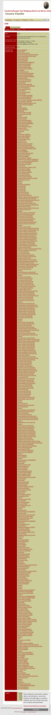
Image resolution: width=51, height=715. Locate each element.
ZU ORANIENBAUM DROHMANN (26, 685)
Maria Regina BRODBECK (24, 98)
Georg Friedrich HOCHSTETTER (26, 300)
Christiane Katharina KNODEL (26, 486)
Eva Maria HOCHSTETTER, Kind (26, 284)
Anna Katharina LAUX (23, 519)
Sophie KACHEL (22, 461)
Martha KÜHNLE (22, 510)
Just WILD (20, 671)
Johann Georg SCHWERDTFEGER (26, 596)
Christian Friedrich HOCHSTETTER (27, 231)
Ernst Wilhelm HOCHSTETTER (25, 281)
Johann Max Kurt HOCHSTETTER (26, 347)
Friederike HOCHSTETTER (24, 289)
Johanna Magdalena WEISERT (25, 666)
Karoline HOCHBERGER (24, 184)
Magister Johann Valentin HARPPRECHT (28, 159)
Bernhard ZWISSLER (23, 687)
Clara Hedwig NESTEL (23, 540)
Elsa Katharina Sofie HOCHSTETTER (27, 266)
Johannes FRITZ (22, 140)
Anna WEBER (21, 657)
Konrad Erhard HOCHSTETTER (26, 374)
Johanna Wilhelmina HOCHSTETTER (27, 353)
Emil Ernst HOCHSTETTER (24, 269)
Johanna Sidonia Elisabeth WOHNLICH (28, 676)
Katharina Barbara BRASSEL (25, 95)
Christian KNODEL (22, 485)
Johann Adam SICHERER (24, 599)
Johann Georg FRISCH (23, 137)
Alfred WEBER (21, 655)
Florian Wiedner (23, 711)
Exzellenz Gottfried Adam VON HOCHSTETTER (30, 646)
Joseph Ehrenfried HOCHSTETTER (26, 356)
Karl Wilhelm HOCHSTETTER (25, 366)
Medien (25, 20)
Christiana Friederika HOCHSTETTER (27, 233)
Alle (24, 29)
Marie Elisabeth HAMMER (24, 158)
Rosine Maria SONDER (24, 605)
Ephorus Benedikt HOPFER (25, 447)
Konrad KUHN (21, 507)
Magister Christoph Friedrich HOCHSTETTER (29, 248)
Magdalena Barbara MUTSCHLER (26, 535)
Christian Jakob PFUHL (24, 547)
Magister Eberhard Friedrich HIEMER (27, 178)
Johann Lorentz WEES (23, 663)
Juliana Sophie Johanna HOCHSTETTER (28, 358)
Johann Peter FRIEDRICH (24, 136)
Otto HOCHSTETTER (23, 389)
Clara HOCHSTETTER (23, 252)
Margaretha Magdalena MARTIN (26, 527)
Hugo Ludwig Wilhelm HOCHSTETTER (28, 335)
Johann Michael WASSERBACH (26, 654)
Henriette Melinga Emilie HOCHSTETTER (28, 330)
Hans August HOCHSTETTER (25, 317)
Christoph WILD (22, 670)
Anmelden (9, 20)
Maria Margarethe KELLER (25, 471)
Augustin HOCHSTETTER (24, 206)
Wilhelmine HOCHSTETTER (25, 438)
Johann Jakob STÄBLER (24, 626)
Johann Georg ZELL (23, 677)
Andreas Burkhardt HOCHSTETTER (27, 198)
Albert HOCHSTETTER (23, 194)
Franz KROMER (22, 500)
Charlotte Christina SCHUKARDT (26, 590)
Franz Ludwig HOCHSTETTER (25, 288)
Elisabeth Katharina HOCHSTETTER (27, 259)
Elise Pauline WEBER (23, 659)
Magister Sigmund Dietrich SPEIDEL (27, 619)
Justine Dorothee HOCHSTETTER (26, 360)
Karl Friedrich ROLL (23, 560)
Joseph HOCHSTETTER (24, 355)
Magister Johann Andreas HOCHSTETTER (28, 339)
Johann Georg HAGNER (24, 155)
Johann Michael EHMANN (24, 120)
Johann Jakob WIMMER (24, 674)
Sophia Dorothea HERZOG (25, 176)
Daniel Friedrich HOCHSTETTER (26, 255)
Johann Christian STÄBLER (25, 624)
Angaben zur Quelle (9, 29)
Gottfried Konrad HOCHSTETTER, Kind (28, 306)
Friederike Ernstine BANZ (24, 64)
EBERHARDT (21, 111)
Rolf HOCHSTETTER (23, 407)
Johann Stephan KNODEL (24, 490)
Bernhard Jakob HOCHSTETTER (26, 214)
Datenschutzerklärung (32, 711)
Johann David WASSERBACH (25, 652)
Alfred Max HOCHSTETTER (25, 195)
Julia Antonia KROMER (23, 502)
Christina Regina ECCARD (24, 112)
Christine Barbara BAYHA (24, 81)
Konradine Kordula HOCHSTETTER (27, 375)
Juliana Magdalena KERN (24, 474)
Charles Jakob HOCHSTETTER (25, 220)
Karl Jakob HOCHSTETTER (24, 364)
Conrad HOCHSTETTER (24, 253)
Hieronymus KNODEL (23, 488)
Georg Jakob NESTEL (23, 541)
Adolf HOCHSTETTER (23, 192)
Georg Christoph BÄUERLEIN (25, 75)
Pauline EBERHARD (23, 109)
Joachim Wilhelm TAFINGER (25, 634)
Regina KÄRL (21, 463)
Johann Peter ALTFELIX (24, 53)
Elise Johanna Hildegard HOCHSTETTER (28, 264)
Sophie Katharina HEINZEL (25, 172)
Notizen (18, 29)
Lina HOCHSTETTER (23, 377)
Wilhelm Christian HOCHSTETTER (26, 433)
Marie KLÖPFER (22, 479)
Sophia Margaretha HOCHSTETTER (27, 416)
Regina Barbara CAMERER (25, 101)
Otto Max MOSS (22, 533)
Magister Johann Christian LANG (26, 515)
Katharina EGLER (22, 119)
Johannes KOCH (22, 491)
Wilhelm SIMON (22, 604)
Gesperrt (20, 115)
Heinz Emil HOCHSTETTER (25, 325)
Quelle (7, 27)
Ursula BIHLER (21, 90)
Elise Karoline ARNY (23, 57)
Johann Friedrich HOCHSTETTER (26, 342)
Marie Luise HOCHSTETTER (25, 385)
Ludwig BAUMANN (23, 78)
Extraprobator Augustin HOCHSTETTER (28, 205)
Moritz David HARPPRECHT (25, 162)
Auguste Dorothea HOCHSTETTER (27, 203)
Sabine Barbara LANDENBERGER (26, 511)
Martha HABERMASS (23, 151)
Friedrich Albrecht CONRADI (25, 104)
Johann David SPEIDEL (24, 616)
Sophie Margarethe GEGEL (25, 145)
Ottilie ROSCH (21, 563)
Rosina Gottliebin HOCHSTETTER (26, 410)
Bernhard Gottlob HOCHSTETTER (26, 212)
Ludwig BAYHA (22, 83)
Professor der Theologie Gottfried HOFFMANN (30, 443)
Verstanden (36, 709)
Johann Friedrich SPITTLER (25, 623)
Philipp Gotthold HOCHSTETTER (26, 397)
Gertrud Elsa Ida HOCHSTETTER (26, 303)
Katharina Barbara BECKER (25, 84)
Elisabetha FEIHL (22, 128)
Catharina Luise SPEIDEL (24, 612)
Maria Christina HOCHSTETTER (26, 382)
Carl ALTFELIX (21, 51)
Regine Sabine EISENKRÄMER (25, 123)
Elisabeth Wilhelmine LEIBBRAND (26, 521)
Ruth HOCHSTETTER (23, 413)
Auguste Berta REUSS (23, 555)
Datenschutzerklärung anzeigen (35, 706)
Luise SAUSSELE (22, 577)
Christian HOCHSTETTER (24, 227)
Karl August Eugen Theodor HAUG (27, 167)
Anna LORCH (21, 522)
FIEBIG (19, 133)
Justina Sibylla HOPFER (24, 449)
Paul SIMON (21, 602)
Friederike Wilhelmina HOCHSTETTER (28, 291)
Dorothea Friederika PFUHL (25, 549)
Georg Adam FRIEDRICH (24, 134)
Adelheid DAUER (22, 108)
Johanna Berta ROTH (23, 568)
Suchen (18, 20)
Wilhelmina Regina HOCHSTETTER (27, 436)
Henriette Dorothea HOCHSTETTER (27, 328)
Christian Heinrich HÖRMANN (26, 450)
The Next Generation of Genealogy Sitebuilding (21, 708)
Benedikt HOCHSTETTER (24, 209)
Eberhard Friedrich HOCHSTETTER (27, 256)
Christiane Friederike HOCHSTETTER (27, 237)
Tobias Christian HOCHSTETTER (26, 427)
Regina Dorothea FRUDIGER (25, 144)
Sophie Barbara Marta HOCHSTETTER (28, 418)
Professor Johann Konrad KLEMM (27, 477)
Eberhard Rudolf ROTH (24, 566)
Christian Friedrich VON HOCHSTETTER (28, 644)
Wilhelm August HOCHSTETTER (26, 430)
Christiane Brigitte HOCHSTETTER (27, 236)
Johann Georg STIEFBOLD (24, 629)
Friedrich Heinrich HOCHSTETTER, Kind (28, 295)
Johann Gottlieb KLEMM (24, 475)
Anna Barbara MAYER (23, 529)
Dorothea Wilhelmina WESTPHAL (26, 668)
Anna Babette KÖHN (23, 496)
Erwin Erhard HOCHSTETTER (25, 283)
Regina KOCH (21, 493)
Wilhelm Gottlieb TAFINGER (25, 635)
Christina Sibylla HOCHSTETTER (26, 242)
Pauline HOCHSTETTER (24, 396)
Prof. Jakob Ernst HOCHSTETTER (26, 338)
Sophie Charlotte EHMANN (25, 122)
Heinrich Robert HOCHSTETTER (26, 324)
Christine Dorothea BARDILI (25, 68)
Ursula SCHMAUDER (23, 583)
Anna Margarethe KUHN (24, 505)
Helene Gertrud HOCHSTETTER (26, 327)
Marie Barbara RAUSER (24, 554)
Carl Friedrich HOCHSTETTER (25, 217)
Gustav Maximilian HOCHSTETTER (27, 314)
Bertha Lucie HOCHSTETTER (25, 216)
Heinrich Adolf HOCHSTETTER (26, 322)
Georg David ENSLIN (23, 125)
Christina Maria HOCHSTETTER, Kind (27, 241)
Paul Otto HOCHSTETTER (24, 394)
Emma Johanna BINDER (24, 92)
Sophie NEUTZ (21, 543)
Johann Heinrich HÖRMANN (25, 452)
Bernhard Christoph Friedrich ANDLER (28, 54)
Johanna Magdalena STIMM (25, 630)
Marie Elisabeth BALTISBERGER (26, 62)
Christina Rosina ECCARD (24, 114)
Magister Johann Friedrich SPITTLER (27, 621)
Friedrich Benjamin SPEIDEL (25, 615)
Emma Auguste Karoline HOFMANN (27, 446)
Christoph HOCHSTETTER (24, 247)
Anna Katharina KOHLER (24, 494)
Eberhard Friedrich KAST (24, 464)
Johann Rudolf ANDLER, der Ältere (27, 56)
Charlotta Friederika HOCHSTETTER (27, 222)
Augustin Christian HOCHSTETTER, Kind (28, 208)
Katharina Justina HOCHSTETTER (26, 367)
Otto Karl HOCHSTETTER (24, 391)
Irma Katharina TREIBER (24, 640)
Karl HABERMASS (22, 150)
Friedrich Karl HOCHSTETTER (25, 297)
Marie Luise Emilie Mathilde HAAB (27, 148)
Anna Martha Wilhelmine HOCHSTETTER (28, 200)
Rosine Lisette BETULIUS (24, 89)
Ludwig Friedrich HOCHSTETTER (26, 378)
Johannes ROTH (22, 569)
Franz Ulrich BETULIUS (24, 87)
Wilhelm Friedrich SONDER (25, 607)
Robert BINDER (22, 93)
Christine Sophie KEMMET (25, 472)
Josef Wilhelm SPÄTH (23, 610)
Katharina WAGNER (23, 649)
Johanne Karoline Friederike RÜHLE (27, 571)
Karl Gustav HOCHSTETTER (25, 363)
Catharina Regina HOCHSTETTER (26, 219)
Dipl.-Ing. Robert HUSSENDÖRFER (27, 460)
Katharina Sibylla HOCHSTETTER (26, 372)
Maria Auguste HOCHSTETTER (26, 380)
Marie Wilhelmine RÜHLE (24, 572)
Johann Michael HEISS (23, 173)
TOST (19, 638)
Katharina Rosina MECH (24, 530)
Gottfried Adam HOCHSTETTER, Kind (27, 305)
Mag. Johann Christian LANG (25, 516)
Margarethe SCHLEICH (24, 582)
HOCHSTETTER (22, 186)
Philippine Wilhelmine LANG (25, 518)
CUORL (20, 106)
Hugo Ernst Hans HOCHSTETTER (26, 333)
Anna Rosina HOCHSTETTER (25, 201)
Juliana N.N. (21, 536)
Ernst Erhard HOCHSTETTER (25, 278)
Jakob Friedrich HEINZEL (24, 170)
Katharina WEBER (22, 660)
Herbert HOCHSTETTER (24, 331)
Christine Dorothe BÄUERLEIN (26, 73)
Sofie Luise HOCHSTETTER (25, 414)
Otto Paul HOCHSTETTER (24, 392)
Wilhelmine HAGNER (23, 156)
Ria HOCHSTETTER (23, 403)
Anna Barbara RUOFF (23, 574)
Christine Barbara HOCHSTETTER (26, 244)
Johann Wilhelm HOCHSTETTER (26, 349)
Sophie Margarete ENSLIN (25, 126)
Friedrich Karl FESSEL (23, 129)
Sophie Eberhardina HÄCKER (25, 153)
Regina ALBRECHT (22, 50)
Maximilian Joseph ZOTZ (24, 684)
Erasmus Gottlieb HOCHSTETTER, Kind (28, 273)
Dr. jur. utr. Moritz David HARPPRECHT (28, 161)
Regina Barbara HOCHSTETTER (26, 399)
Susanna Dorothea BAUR (24, 79)
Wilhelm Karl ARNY (23, 59)
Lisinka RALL (21, 552)
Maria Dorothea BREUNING (25, 97)
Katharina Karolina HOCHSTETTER (27, 369)
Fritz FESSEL (21, 131)
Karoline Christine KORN (24, 499)
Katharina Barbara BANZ (24, 67)
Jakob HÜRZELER (22, 455)
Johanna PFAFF (22, 546)
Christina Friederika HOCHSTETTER (27, 239)
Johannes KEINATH (23, 468)
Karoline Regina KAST (23, 466)
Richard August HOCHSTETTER (26, 405)
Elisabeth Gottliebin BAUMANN (26, 76)
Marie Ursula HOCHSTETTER (25, 386)
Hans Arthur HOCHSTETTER (25, 316)
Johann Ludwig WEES (23, 665)
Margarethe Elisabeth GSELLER (26, 147)
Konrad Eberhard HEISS (24, 175)
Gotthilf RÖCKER (22, 558)
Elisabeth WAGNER (23, 648)
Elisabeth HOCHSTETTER (24, 258)
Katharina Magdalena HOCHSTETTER (27, 371)
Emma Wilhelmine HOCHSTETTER (27, 272)
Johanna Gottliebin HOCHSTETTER (27, 352)
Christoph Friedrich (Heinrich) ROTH (27, 565)
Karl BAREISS (21, 70)
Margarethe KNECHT (23, 483)
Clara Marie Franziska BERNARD (26, 86)
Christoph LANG (22, 513)
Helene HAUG (21, 165)
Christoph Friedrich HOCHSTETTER (27, 250)
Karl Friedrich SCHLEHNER (25, 580)
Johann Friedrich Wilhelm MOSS (26, 532)
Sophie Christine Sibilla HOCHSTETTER (28, 419)
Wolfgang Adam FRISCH (24, 139)
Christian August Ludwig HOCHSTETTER (28, 228)
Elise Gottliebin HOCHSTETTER (26, 263)
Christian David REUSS (24, 557)
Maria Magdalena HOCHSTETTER (26, 383)
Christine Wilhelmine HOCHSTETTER (27, 245)
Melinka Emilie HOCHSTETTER (26, 388)
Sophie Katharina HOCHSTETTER (26, 422)
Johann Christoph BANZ (24, 65)
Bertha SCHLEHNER (23, 579)
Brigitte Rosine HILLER (24, 180)
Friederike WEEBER (23, 662)
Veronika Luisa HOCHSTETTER (26, 428)
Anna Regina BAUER (23, 72)
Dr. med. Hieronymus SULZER (26, 632)
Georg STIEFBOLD (22, 627)
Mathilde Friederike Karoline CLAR (27, 103)
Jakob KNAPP (21, 480)
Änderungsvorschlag (15, 27)
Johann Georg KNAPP (23, 482)
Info (31, 20)
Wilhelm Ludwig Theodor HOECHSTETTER (29, 441)
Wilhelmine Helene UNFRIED (25, 643)
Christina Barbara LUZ (24, 524)
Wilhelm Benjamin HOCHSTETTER (27, 432)
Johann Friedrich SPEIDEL (24, 618)
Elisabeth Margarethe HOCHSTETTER (27, 261)
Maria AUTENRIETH (23, 61)
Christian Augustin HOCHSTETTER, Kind (28, 230)
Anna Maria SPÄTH (23, 608)
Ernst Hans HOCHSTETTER (25, 280)
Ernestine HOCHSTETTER (24, 277)
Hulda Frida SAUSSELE (24, 576)
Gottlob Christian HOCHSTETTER (26, 310)
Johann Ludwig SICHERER (24, 601)
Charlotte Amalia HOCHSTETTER (26, 223)
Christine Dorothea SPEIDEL (25, 613)
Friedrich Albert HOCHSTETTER (26, 292)
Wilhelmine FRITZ (22, 142)
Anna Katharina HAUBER (24, 164)
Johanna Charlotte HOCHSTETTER (27, 350)
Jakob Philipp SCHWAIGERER (25, 591)
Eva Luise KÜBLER (22, 504)
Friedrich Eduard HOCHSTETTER (26, 294)
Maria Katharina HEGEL (24, 169)
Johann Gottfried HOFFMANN (25, 444)
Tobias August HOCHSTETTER (26, 425)
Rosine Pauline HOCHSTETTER (26, 411)
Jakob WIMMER (22, 673)
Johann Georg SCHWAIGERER (25, 593)
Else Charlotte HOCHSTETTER (25, 267)
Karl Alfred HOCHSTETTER (25, 361)
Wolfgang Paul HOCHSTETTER (26, 439)
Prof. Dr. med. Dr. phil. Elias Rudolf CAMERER (30, 100)
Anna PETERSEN (22, 544)
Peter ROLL (21, 562)
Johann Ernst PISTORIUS (24, 551)
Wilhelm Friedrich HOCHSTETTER (26, 435)
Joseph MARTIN (22, 526)
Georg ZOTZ (21, 682)
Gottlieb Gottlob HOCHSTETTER (26, 308)
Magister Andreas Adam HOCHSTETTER (28, 197)
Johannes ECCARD (22, 117)
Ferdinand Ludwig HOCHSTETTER (27, 286)
